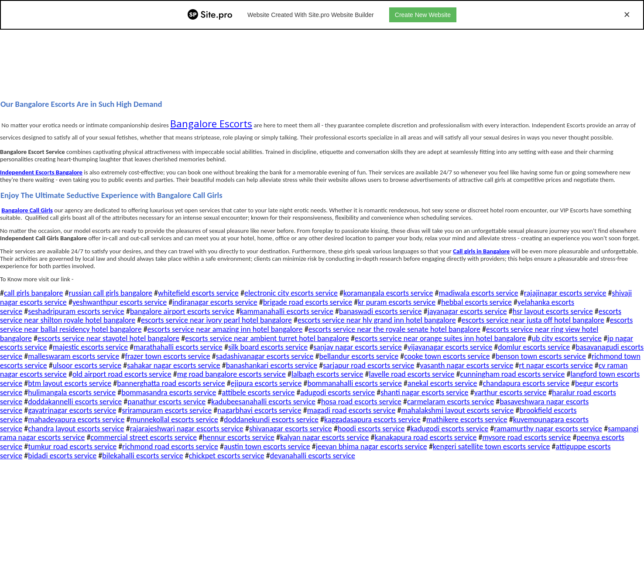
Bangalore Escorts (211, 123)
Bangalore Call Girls (27, 210)
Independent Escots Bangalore (41, 172)
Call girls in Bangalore (481, 251)
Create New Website (423, 14)
